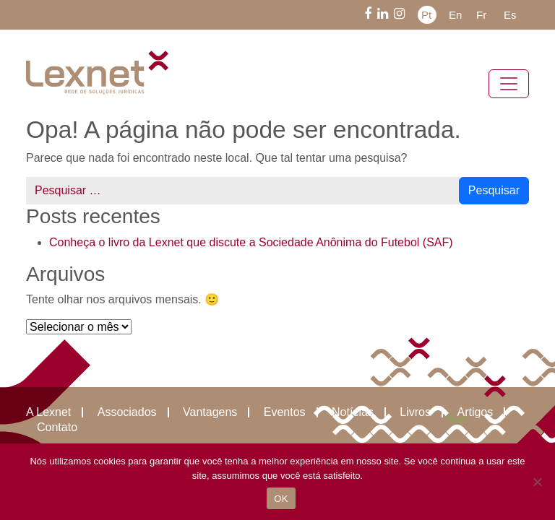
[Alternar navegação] (509, 83)
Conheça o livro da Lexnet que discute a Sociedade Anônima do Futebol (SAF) (251, 242)
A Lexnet (48, 412)
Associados (127, 412)
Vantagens (210, 412)
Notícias (353, 412)
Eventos (285, 412)
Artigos (475, 412)
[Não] (537, 481)
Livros (415, 412)
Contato (57, 427)
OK (281, 498)
